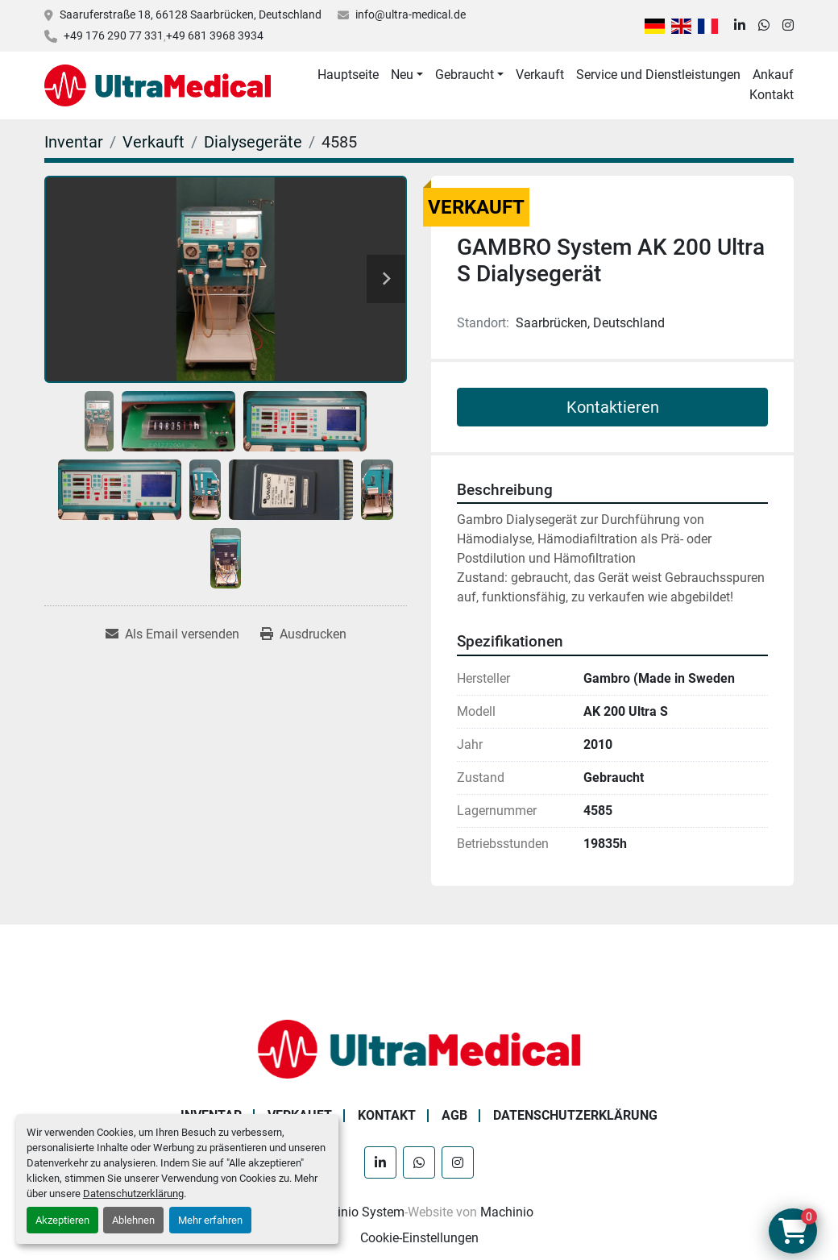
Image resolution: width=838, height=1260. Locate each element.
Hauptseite (348, 74)
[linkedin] (739, 25)
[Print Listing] (303, 634)
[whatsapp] (764, 25)
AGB (454, 1115)
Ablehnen (133, 1220)
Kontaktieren (612, 407)
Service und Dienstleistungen (658, 74)
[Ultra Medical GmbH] (419, 1048)
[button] (407, 75)
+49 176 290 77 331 (114, 35)
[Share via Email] (172, 634)
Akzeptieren (62, 1220)
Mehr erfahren (210, 1220)
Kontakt (771, 94)
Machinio (506, 1212)
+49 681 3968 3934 (214, 35)
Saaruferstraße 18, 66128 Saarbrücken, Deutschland (191, 14)
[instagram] (788, 25)
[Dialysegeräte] (253, 142)
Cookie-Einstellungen (419, 1237)
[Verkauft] (153, 142)
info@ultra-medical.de (410, 14)
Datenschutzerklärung (133, 1193)
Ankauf (773, 74)
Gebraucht (464, 74)
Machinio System (354, 1212)
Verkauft (540, 74)
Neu (402, 74)
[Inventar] (73, 142)
